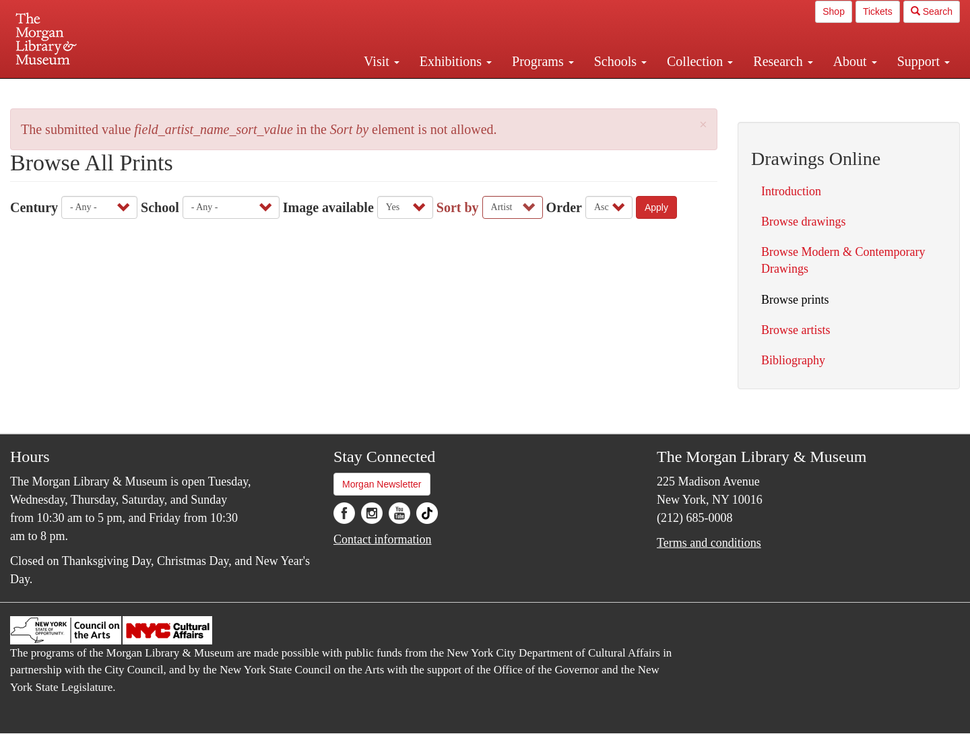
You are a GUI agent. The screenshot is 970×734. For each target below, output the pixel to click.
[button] (703, 125)
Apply (656, 207)
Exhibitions (456, 61)
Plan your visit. (325, 90)
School (160, 207)
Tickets (878, 11)
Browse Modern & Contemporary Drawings (843, 260)
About (855, 61)
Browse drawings (803, 221)
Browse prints (795, 299)
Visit (381, 61)
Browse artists (796, 330)
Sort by (458, 207)
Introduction (791, 191)
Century (34, 207)
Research (782, 61)
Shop (833, 11)
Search (931, 11)
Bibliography (793, 360)
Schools (620, 61)
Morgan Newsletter (382, 484)
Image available (328, 207)
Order (564, 207)
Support (923, 61)
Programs (543, 61)
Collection (700, 61)
